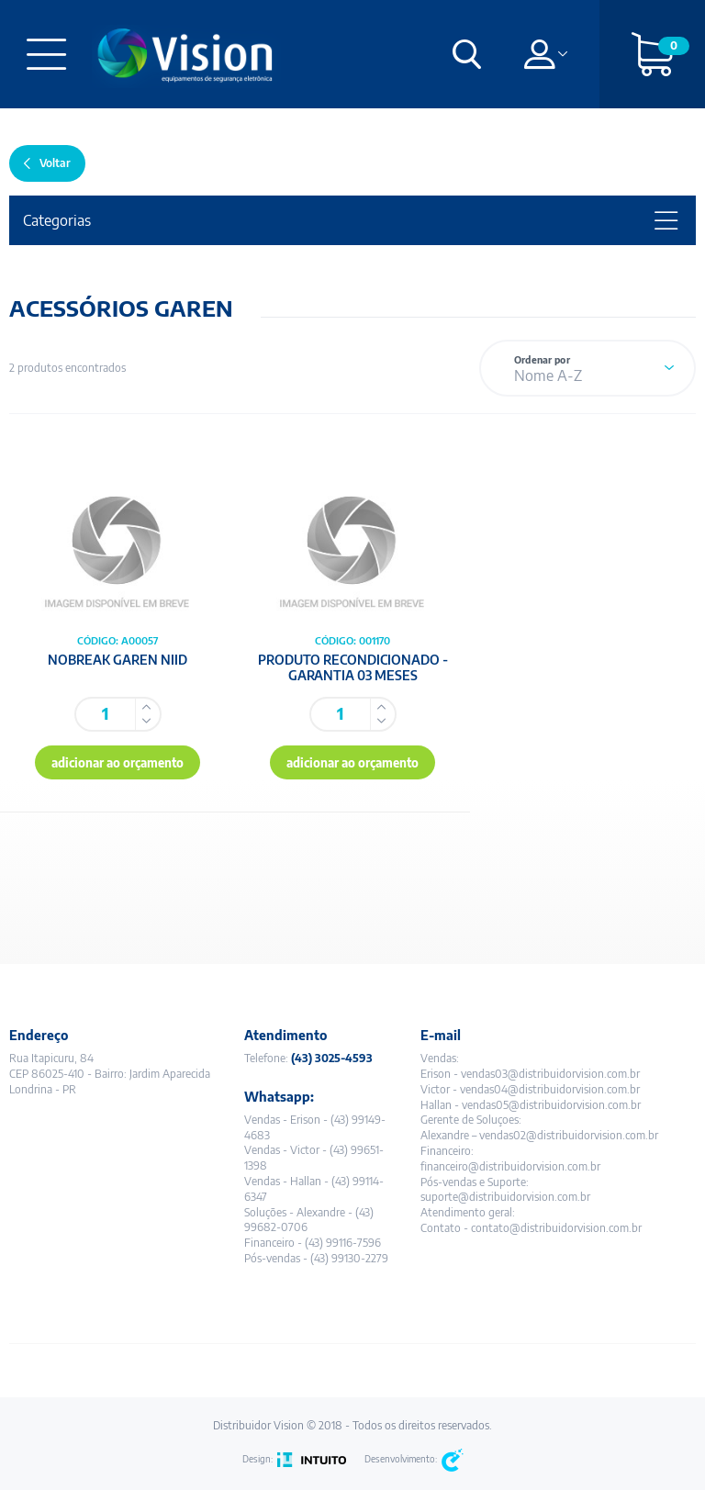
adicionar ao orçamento (117, 763)
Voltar (55, 163)
